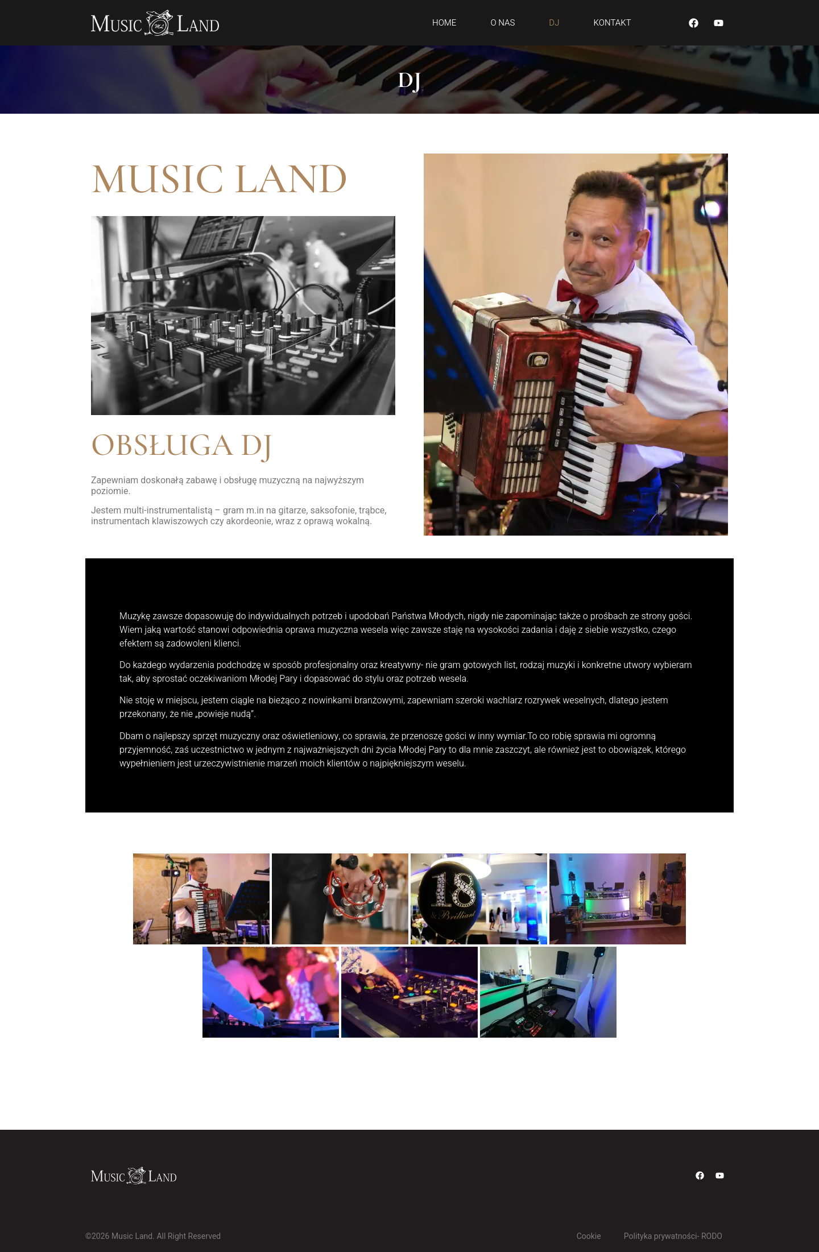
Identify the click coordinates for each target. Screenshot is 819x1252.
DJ (554, 23)
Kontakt (612, 23)
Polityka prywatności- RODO (673, 1236)
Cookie (589, 1236)
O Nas (502, 23)
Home (444, 23)
